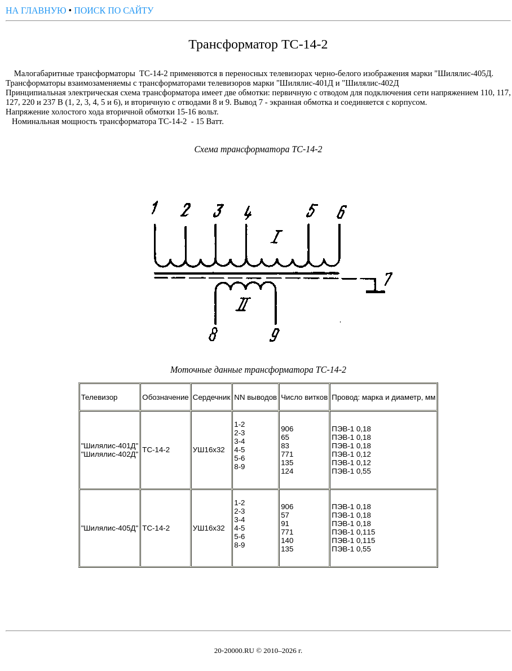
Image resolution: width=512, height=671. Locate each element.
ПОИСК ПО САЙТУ (113, 10)
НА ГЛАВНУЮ (36, 10)
